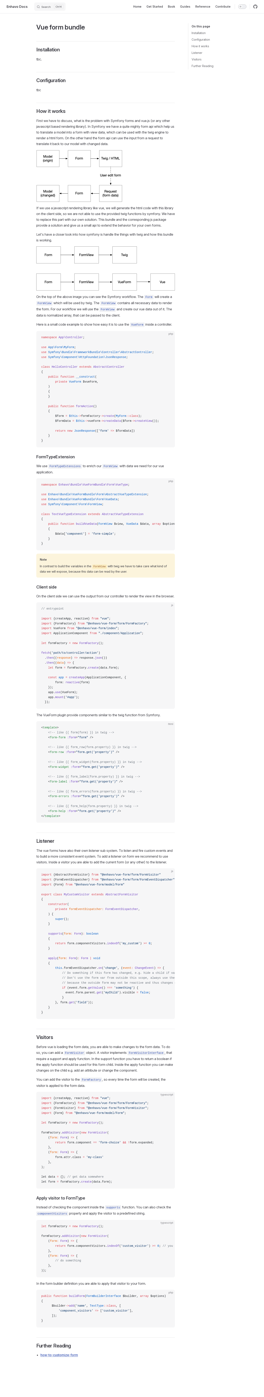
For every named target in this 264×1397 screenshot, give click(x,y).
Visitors (197, 59)
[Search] (50, 6)
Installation (199, 33)
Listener (197, 52)
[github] (255, 6)
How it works (200, 46)
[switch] (242, 6)
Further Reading (202, 66)
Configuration (201, 39)
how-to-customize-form (59, 1355)
